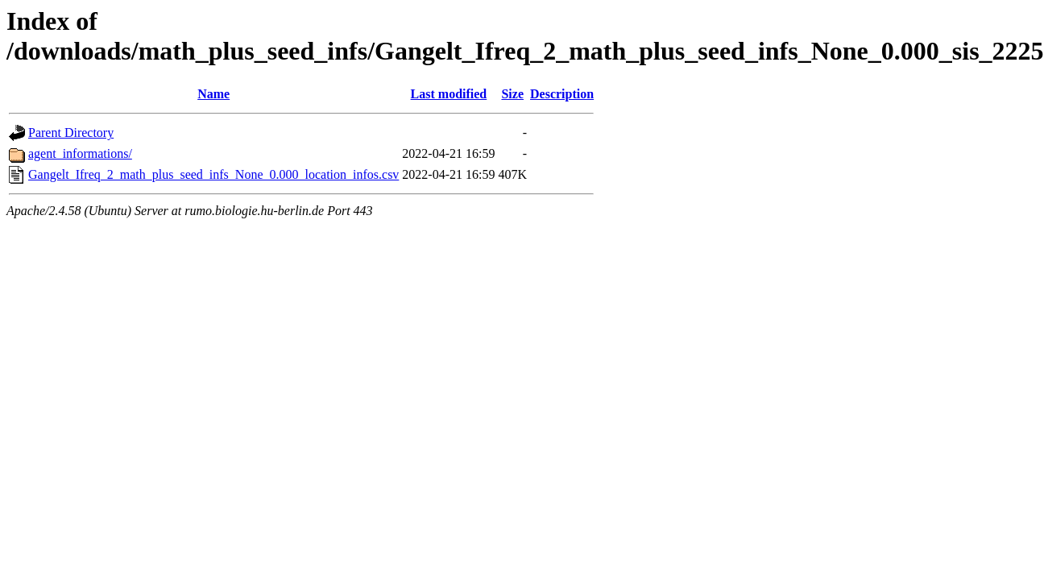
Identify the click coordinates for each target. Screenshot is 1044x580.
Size (512, 94)
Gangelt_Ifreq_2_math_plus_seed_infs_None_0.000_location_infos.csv (213, 174)
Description (562, 94)
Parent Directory (71, 132)
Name (213, 94)
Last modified (449, 94)
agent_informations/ (80, 153)
